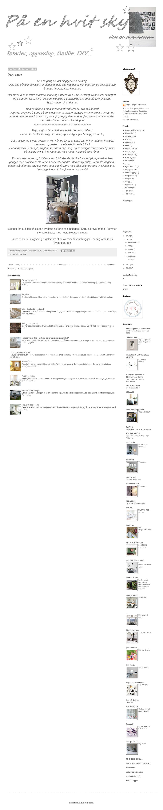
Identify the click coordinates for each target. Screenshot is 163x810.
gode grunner (132, 595)
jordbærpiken (132, 648)
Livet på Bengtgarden (135, 410)
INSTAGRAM (143, 685)
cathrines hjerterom (134, 772)
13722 (125, 289)
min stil (129, 508)
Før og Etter (130, 148)
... (127, 613)
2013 (128, 236)
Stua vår (128, 188)
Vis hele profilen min (131, 119)
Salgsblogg (129, 176)
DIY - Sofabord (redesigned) (33, 309)
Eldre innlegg (111, 264)
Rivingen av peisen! (30, 324)
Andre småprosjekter (133, 130)
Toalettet (128, 194)
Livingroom (129, 170)
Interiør (128, 161)
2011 (128, 264)
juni (129, 246)
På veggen (142, 486)
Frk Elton (130, 525)
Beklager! (15, 75)
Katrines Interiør (133, 434)
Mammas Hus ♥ (132, 484)
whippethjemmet (133, 776)
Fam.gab (129, 724)
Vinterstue (142, 462)
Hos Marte (130, 665)
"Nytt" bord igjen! (28, 376)
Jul (126, 164)
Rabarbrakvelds (144, 650)
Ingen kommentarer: (50, 250)
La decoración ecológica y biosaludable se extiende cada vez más (144, 584)
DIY (126, 139)
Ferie (127, 145)
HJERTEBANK (132, 707)
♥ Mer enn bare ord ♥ (135, 375)
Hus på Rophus (132, 700)
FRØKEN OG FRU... (134, 759)
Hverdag (19, 254)
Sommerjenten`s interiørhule (138, 329)
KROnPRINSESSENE (135, 560)
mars (130, 249)
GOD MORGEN (144, 412)
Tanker (25, 254)
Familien (128, 142)
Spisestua (129, 185)
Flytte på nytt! (143, 667)
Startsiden (63, 264)
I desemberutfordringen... (144, 565)
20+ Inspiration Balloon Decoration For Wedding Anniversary (135, 379)
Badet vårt (129, 133)
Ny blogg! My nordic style (135, 503)
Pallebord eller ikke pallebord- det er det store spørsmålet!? (45, 338)
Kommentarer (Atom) (26, 269)
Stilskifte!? (26, 295)
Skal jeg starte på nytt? (31, 390)
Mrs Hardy (130, 442)
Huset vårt (129, 154)
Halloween (142, 597)
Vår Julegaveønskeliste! (20, 352)
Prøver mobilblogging (30, 405)
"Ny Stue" (142, 744)
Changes (129, 702)
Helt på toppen (132, 781)
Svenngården (131, 337)
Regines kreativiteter (135, 683)
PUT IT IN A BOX (133, 386)
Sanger (128, 179)
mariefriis (130, 460)
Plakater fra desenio (133, 479)
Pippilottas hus (132, 630)
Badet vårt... (27, 362)
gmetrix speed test (133, 388)
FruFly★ (129, 427)
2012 (128, 239)
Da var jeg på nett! (29, 280)
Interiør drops (132, 578)
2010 (128, 268)
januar (130, 256)
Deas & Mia (131, 477)
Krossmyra (130, 768)
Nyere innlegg (13, 264)
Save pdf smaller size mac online (138, 429)
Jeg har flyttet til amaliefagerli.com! (144, 342)
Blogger (90, 803)
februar (131, 253)
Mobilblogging (130, 173)
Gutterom (129, 152)
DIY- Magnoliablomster (144, 530)
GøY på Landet (132, 742)
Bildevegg (129, 136)
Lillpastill (130, 392)
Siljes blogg (131, 501)
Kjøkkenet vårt (131, 167)
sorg (127, 182)
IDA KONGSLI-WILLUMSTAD (138, 763)
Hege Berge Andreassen (136, 105)
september (132, 242)
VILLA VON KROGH (134, 543)
